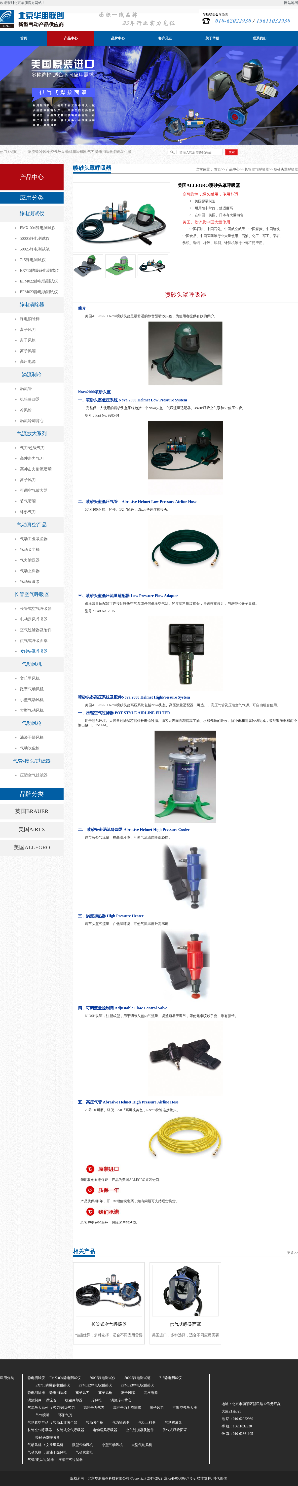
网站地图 (291, 3)
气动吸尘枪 (30, 549)
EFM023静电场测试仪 (39, 292)
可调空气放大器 (34, 490)
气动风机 (32, 664)
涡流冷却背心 (32, 421)
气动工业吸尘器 (34, 539)
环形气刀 (28, 512)
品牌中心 (118, 38)
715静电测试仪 (33, 260)
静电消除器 (31, 304)
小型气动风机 (32, 700)
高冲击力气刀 (32, 458)
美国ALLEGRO (32, 847)
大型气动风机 (32, 710)
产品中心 (71, 38)
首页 (23, 38)
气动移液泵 (30, 581)
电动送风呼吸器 (34, 619)
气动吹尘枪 (30, 748)
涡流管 (26, 389)
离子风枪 (28, 340)
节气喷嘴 (28, 501)
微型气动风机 (32, 689)
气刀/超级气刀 (32, 448)
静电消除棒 (30, 319)
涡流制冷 (32, 374)
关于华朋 (212, 38)
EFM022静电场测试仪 (39, 281)
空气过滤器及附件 (36, 630)
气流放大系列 (32, 433)
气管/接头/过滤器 (31, 761)
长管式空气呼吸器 (36, 608)
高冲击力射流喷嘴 (36, 469)
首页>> (219, 169)
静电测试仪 (31, 213)
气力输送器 (30, 560)
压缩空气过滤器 (34, 775)
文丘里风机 (30, 678)
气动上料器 (30, 571)
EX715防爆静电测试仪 (39, 270)
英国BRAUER (31, 811)
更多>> (292, 1253)
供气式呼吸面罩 (34, 640)
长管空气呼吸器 (31, 594)
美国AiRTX (31, 829)
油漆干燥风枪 (32, 737)
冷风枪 (26, 410)
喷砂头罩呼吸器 (34, 651)
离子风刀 (28, 329)
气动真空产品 (32, 524)
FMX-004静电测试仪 (38, 228)
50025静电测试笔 (35, 249)
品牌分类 (32, 794)
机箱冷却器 (30, 399)
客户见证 (165, 38)
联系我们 (259, 38)
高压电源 (28, 361)
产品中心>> (235, 169)
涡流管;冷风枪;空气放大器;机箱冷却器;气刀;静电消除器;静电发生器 (79, 152)
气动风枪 (32, 723)
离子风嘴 (28, 351)
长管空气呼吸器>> (259, 169)
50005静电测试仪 (35, 238)
